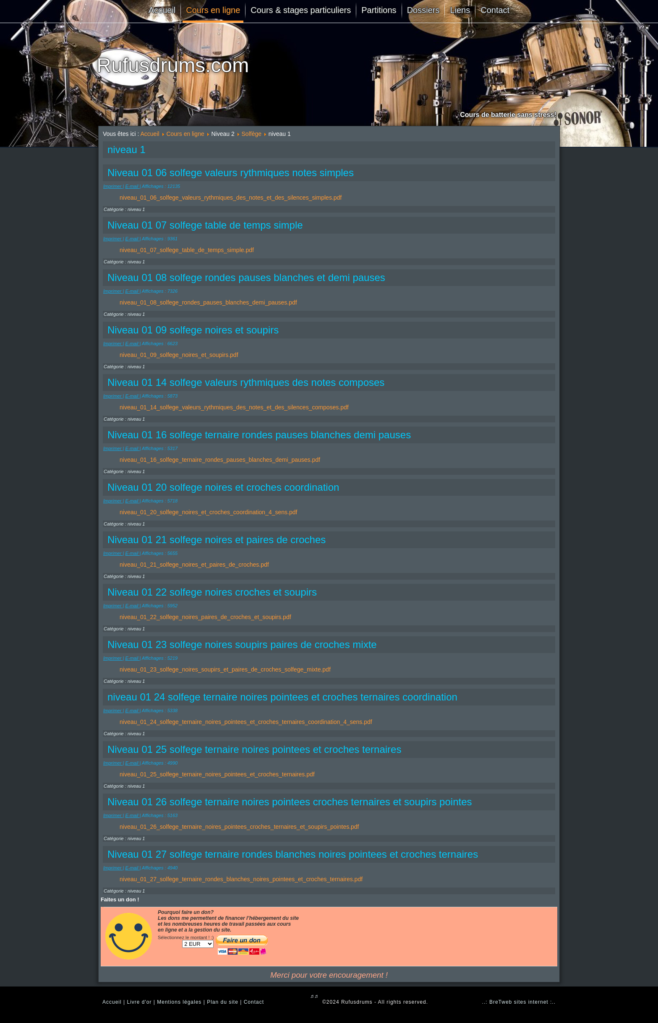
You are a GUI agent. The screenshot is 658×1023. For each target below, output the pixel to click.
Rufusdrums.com (173, 65)
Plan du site (222, 1002)
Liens (460, 10)
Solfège (251, 133)
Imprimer (113, 186)
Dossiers (423, 10)
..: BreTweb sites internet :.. (519, 1002)
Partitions (378, 10)
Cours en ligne (213, 10)
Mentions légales (179, 1002)
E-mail (132, 186)
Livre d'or (139, 1002)
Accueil (162, 10)
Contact (494, 10)
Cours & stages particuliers (301, 10)
